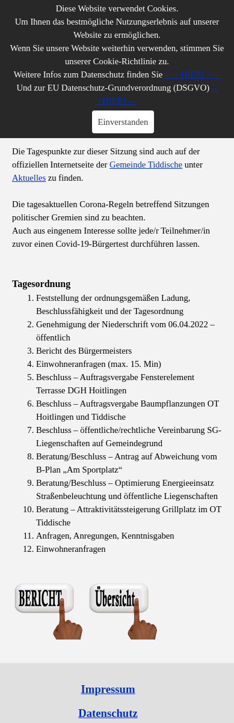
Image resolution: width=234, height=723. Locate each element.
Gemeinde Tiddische (145, 164)
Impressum (108, 689)
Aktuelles (29, 178)
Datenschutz (107, 713)
